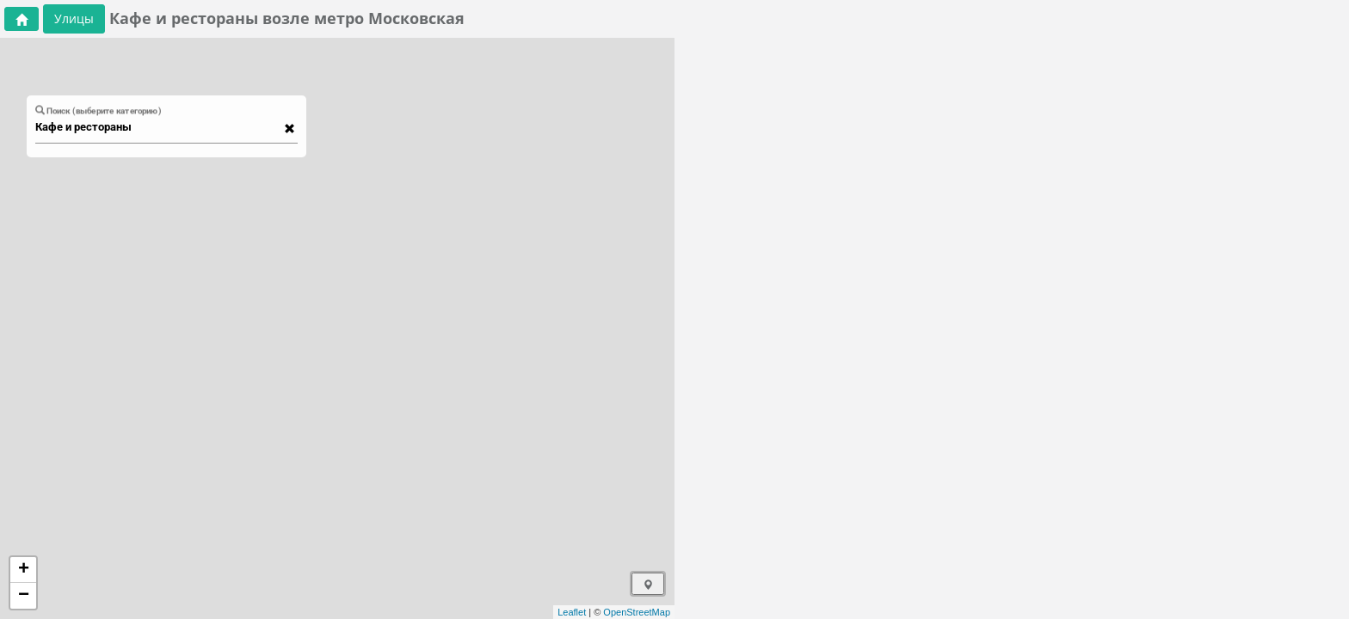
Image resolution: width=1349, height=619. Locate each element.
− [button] (23, 596)
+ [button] (23, 570)
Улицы (74, 18)
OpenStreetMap (636, 612)
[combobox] (158, 127)
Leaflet (571, 612)
